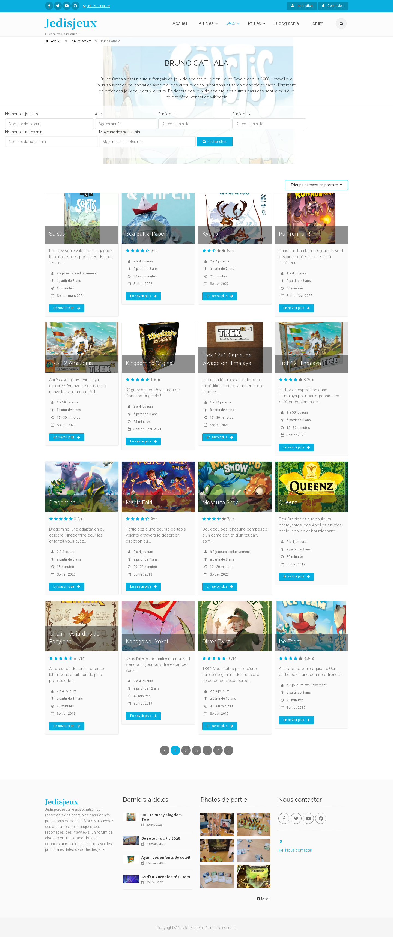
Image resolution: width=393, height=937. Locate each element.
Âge (98, 114)
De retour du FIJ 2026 (160, 838)
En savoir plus (66, 308)
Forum (316, 23)
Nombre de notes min (23, 132)
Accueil (179, 23)
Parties (254, 23)
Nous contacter (95, 6)
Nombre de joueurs (21, 114)
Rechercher (215, 141)
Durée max (241, 114)
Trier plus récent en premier (315, 185)
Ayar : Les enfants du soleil (165, 857)
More (263, 899)
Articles (206, 23)
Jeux (230, 23)
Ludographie (286, 23)
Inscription (302, 6)
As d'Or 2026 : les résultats (165, 877)
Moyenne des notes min (119, 132)
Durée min (166, 114)
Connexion (333, 6)
